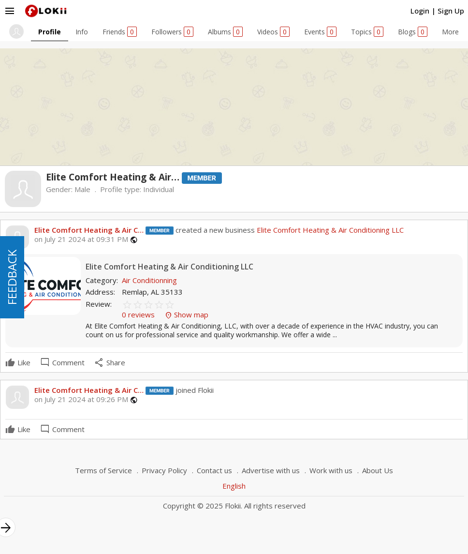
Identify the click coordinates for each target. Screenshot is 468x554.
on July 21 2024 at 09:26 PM (81, 399)
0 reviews (139, 314)
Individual (158, 189)
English (234, 486)
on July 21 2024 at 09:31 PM (81, 239)
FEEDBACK (12, 277)
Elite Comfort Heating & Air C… (89, 230)
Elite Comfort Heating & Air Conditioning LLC (329, 230)
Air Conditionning (149, 280)
